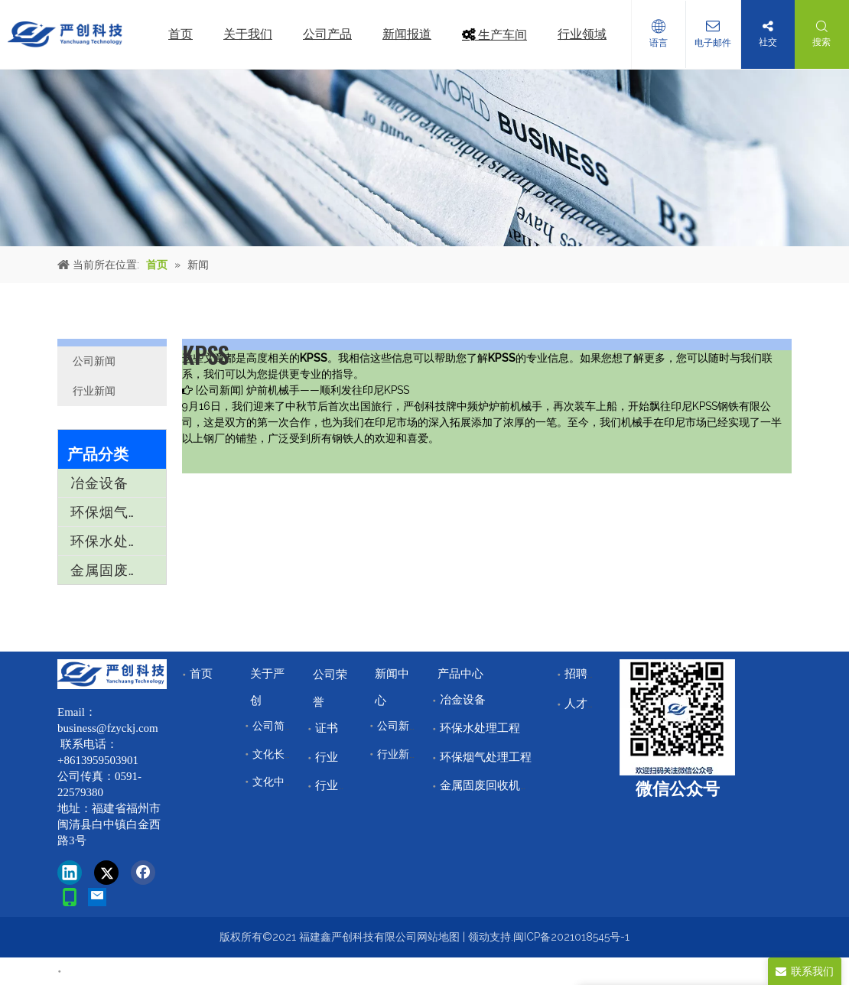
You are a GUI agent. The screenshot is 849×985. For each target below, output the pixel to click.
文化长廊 (273, 754)
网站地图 (438, 937)
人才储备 (587, 703)
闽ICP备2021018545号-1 (571, 937)
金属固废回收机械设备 (118, 570)
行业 (326, 757)
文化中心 (273, 781)
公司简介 (273, 726)
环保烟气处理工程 (118, 512)
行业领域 (338, 785)
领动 (479, 937)
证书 (326, 728)
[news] (424, 158)
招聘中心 (587, 674)
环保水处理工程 (118, 541)
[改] (677, 717)
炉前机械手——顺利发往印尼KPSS (327, 390)
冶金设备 (99, 483)
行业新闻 (94, 391)
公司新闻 (94, 361)
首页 (201, 674)
